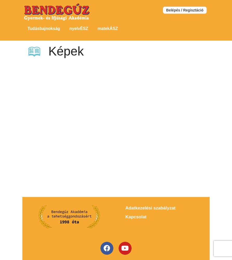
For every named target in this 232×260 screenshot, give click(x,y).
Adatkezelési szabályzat (150, 208)
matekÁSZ (108, 28)
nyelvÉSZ (78, 28)
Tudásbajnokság (44, 28)
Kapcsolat (135, 216)
